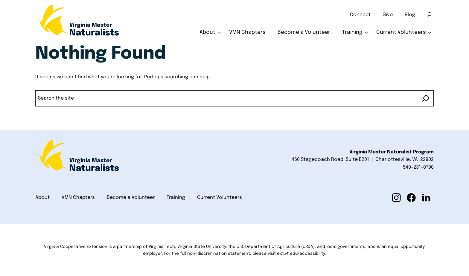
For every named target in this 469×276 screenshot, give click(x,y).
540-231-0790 (418, 167)
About (207, 32)
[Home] (77, 22)
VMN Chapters (247, 32)
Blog (410, 14)
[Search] (429, 14)
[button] (396, 197)
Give (388, 14)
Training (352, 32)
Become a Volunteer (304, 32)
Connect (360, 14)
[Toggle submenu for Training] (366, 32)
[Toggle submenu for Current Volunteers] (429, 32)
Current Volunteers (401, 32)
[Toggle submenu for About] (219, 32)
